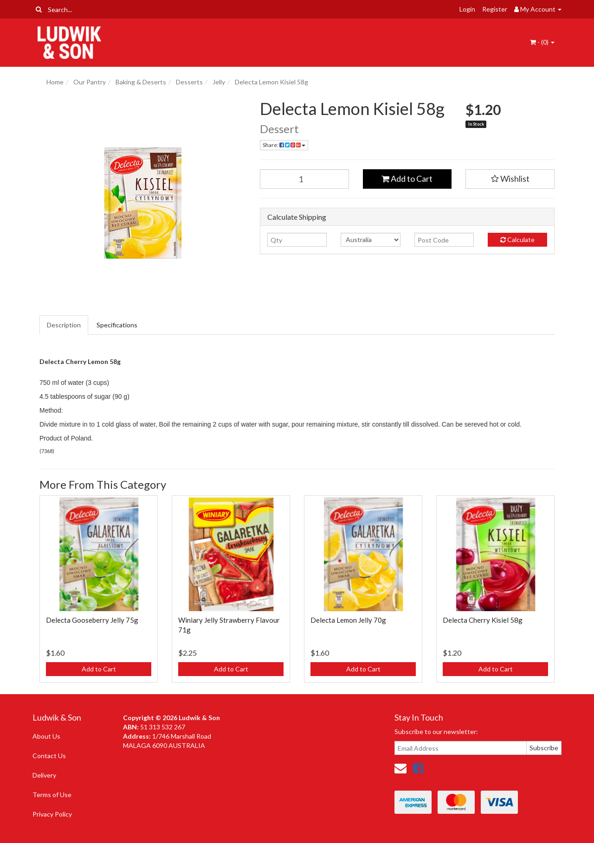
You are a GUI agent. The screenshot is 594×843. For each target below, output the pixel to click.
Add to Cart (407, 178)
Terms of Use (51, 794)
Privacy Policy (52, 814)
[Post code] (444, 240)
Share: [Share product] (284, 144)
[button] (510, 179)
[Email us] (400, 767)
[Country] (370, 240)
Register (494, 9)
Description (64, 325)
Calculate (517, 239)
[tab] (64, 325)
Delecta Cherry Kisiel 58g (483, 620)
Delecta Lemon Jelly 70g (348, 620)
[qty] (297, 240)
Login (467, 9)
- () (542, 42)
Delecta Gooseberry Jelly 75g (92, 620)
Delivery (44, 775)
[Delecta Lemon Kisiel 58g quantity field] (304, 179)
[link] (418, 767)
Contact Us (49, 756)
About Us (46, 736)
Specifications (117, 325)
